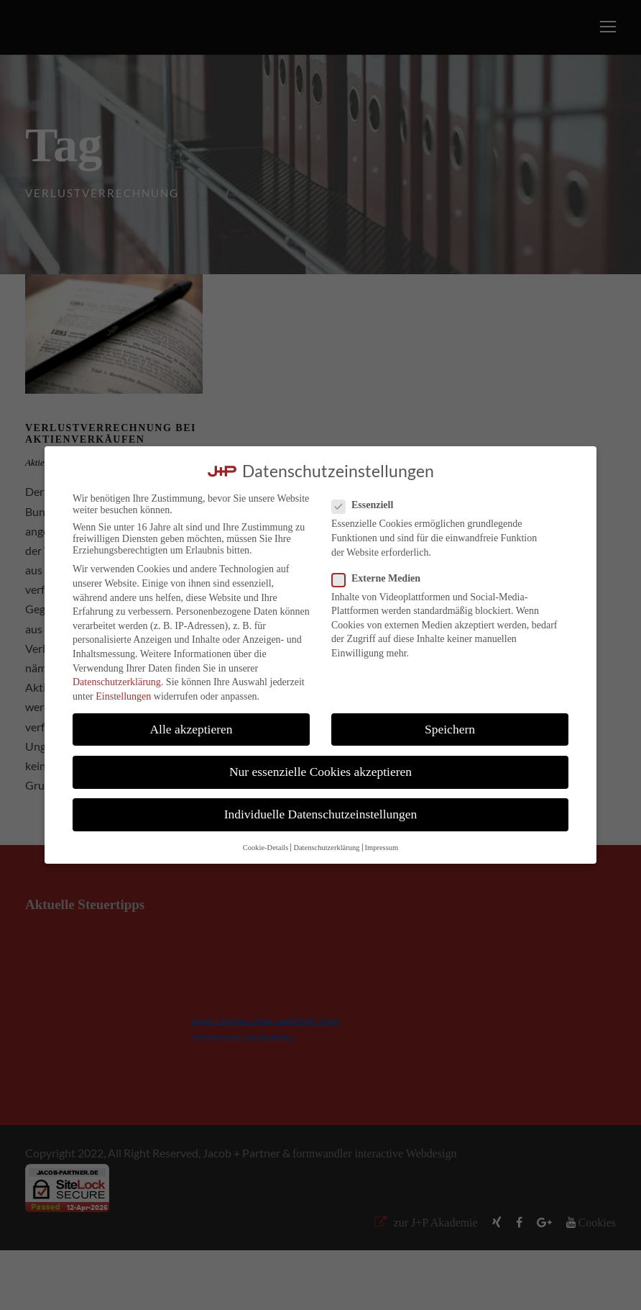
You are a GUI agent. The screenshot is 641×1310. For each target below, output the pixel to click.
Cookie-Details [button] (266, 848)
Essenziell (368, 505)
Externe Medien (382, 578)
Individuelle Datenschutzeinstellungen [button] (321, 814)
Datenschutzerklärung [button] (326, 848)
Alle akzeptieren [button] (190, 729)
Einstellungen (123, 696)
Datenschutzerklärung (117, 682)
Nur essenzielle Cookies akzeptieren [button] (320, 771)
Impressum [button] (382, 848)
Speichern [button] (450, 729)
